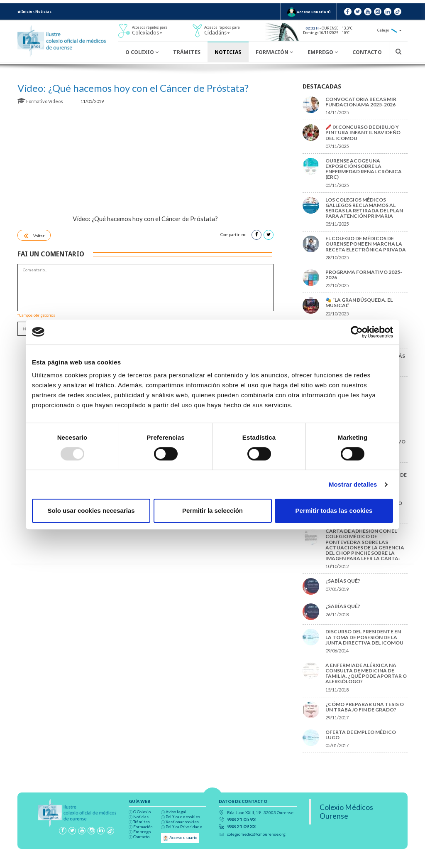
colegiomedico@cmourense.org (256, 834)
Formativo (32, 101)
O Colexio (142, 52)
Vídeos (56, 101)
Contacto (367, 52)
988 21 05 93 (241, 819)
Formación (274, 52)
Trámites (186, 52)
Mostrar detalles (353, 484)
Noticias (43, 12)
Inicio (24, 12)
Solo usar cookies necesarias (90, 510)
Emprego (323, 52)
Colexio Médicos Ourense (346, 811)
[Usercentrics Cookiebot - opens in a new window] (356, 332)
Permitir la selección (212, 510)
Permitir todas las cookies (334, 510)
